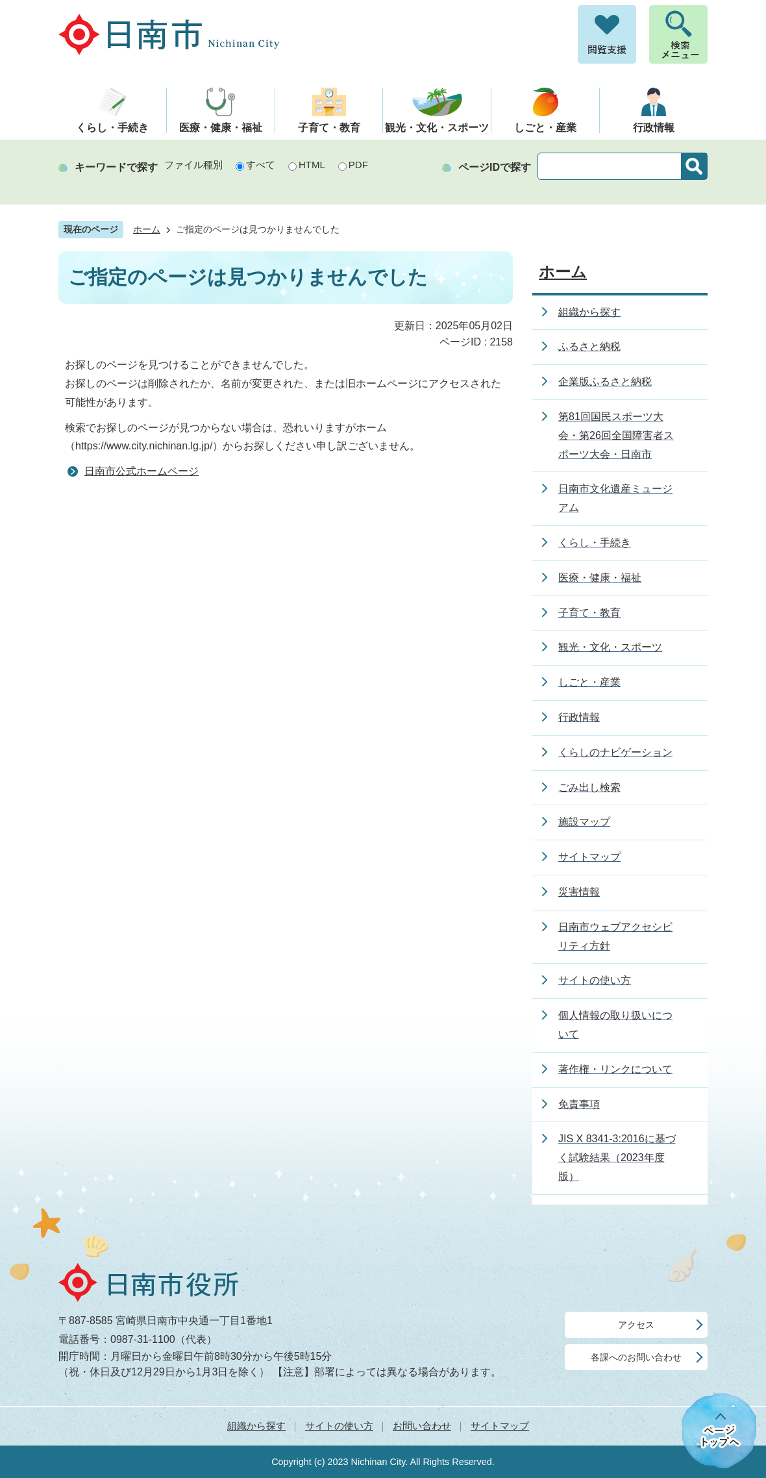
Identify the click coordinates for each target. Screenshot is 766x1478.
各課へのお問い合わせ (636, 1357)
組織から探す (256, 1425)
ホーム (146, 229)
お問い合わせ (422, 1425)
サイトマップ (500, 1425)
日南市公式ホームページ (141, 471)
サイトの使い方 (339, 1425)
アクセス (636, 1325)
